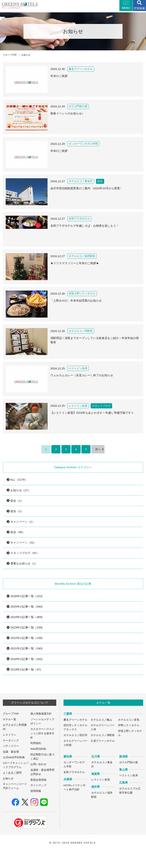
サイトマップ (38, 785)
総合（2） (15, 511)
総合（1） (15, 500)
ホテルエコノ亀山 (101, 719)
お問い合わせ (38, 764)
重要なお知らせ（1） (22, 563)
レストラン (9, 734)
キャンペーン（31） (21, 542)
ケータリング (11, 740)
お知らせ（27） (19, 490)
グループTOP (10, 55)
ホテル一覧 (9, 719)
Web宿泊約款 (38, 748)
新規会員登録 (38, 779)
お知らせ (8, 778)
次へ (98, 449)
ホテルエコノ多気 (128, 719)
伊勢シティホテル (128, 725)
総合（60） (16, 532)
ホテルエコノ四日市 (75, 735)
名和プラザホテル (74, 772)
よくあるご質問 (12, 772)
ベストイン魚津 (128, 775)
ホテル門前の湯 (128, 762)
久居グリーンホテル (103, 740)
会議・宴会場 (11, 751)
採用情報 (35, 791)
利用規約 (35, 743)
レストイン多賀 (100, 779)
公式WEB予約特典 (14, 757)
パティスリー (11, 746)
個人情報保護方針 (41, 713)
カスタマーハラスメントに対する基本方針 (42, 733)
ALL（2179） (17, 479)
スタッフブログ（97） (23, 553)
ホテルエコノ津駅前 (103, 735)
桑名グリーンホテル (75, 719)
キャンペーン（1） (21, 521)
